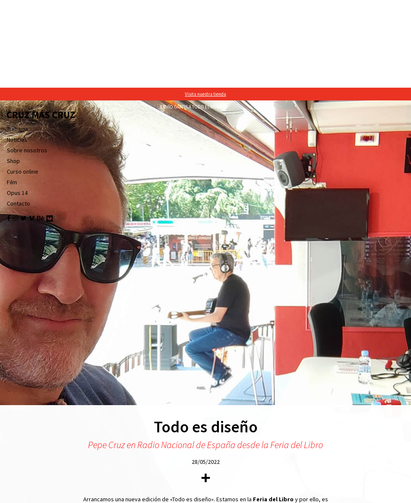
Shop (13, 73)
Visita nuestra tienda (205, 6)
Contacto (18, 116)
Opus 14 (17, 105)
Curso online (22, 84)
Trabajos (17, 41)
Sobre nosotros (27, 62)
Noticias (17, 52)
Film (12, 94)
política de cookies (273, 494)
